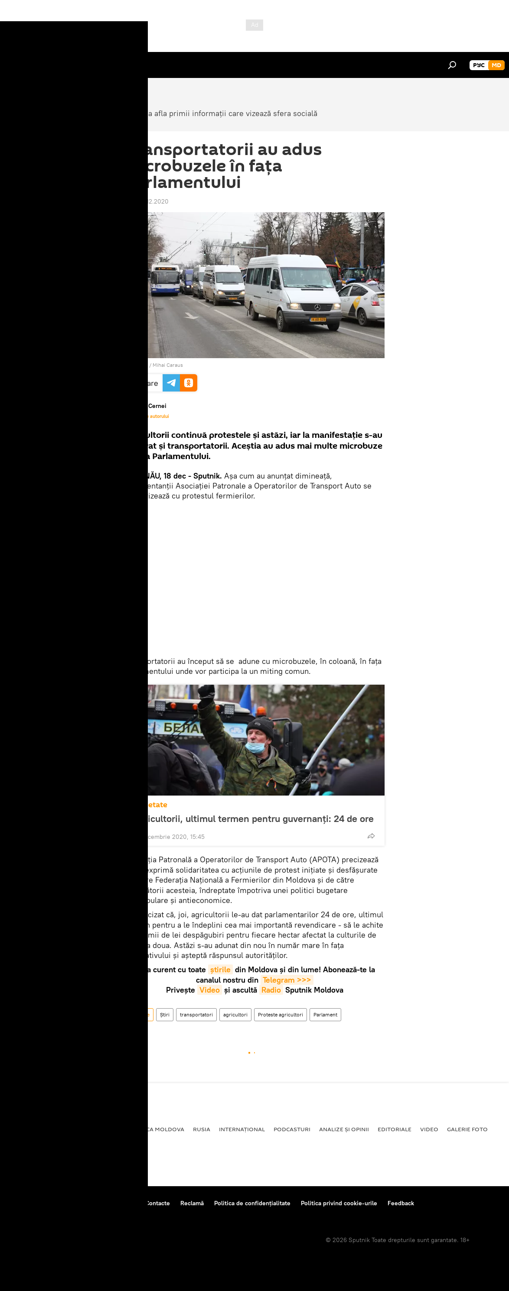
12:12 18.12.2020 (146, 201)
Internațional (242, 1129)
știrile (220, 969)
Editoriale (394, 1129)
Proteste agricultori (280, 1014)
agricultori (235, 1014)
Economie (98, 1129)
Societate (150, 804)
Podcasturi (292, 1129)
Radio (271, 990)
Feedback (401, 1203)
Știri (165, 1014)
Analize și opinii (344, 1129)
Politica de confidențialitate (252, 1203)
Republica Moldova (153, 1129)
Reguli (126, 1203)
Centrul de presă (84, 1203)
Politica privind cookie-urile (339, 1203)
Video (209, 990)
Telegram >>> (287, 980)
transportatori (196, 1014)
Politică (22, 1129)
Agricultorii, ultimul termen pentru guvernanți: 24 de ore (253, 818)
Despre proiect (29, 1203)
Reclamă (192, 1203)
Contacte (157, 1203)
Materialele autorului (146, 416)
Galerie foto (467, 1129)
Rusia (201, 1129)
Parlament (325, 1014)
